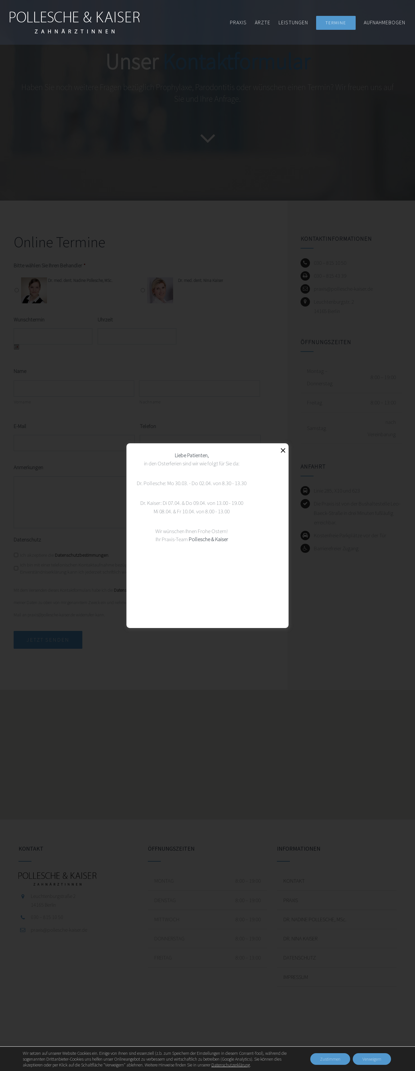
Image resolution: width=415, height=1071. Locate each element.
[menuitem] (242, 22)
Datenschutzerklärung (230, 1065)
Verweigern (371, 1059)
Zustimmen (330, 1059)
